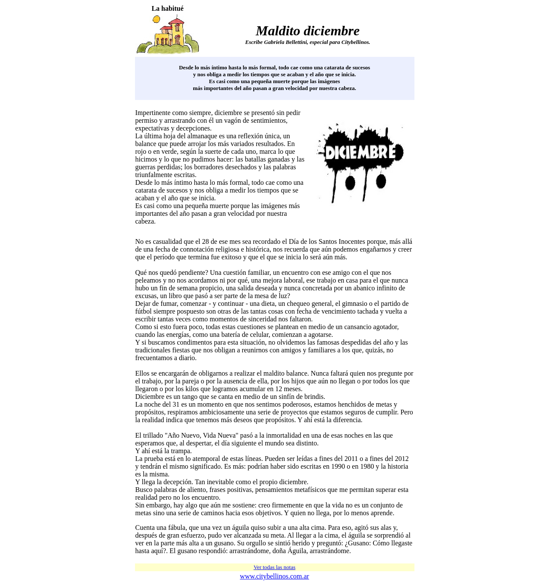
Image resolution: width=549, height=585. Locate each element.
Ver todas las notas (274, 567)
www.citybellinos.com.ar (274, 576)
